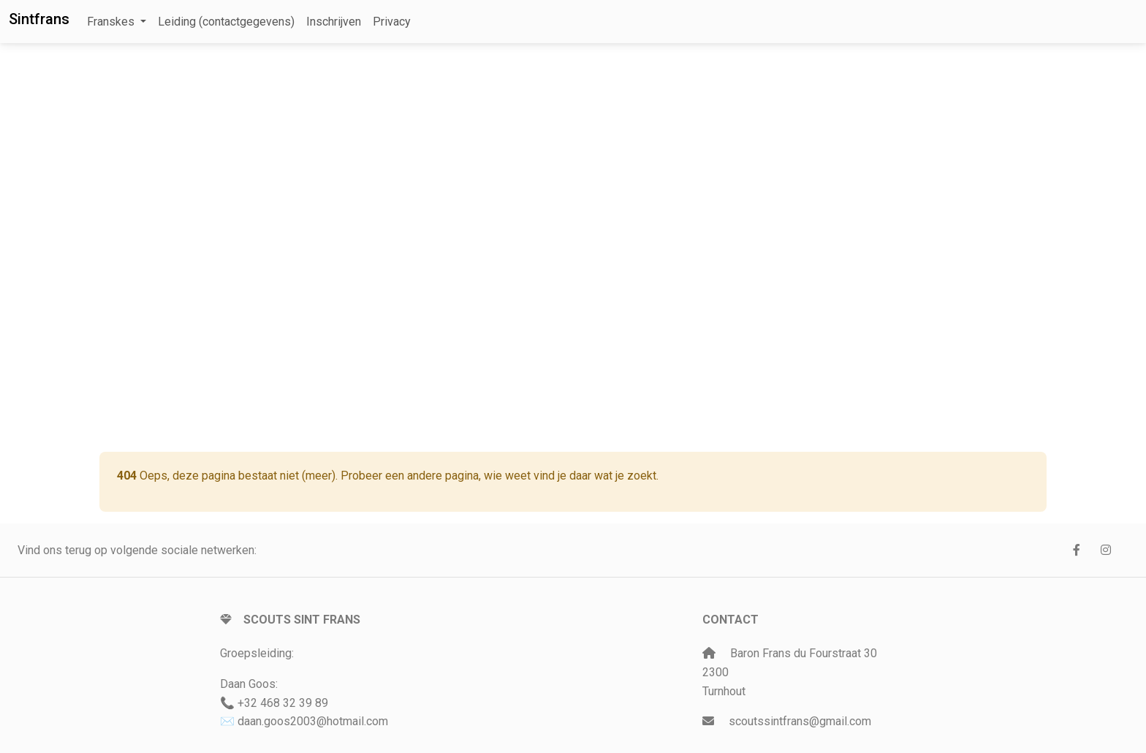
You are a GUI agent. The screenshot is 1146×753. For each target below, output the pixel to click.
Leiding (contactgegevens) (226, 22)
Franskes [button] (112, 22)
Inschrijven (333, 22)
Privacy (392, 22)
